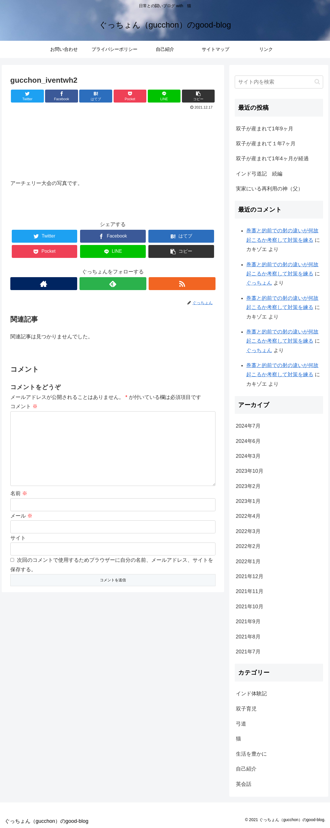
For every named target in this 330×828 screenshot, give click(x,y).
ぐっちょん (259, 283)
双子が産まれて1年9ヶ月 (264, 129)
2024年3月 (248, 456)
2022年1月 (248, 561)
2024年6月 (248, 441)
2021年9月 (248, 621)
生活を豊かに (251, 754)
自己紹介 (246, 769)
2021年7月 (248, 652)
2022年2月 (248, 546)
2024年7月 (248, 426)
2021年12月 (249, 576)
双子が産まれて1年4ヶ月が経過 (272, 158)
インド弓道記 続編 (259, 174)
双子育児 (246, 709)
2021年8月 (248, 637)
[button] (317, 81)
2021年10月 (249, 606)
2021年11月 (249, 591)
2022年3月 (248, 531)
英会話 (243, 784)
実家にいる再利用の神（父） (269, 189)
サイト (18, 538)
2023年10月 (249, 471)
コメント (24, 406)
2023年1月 (248, 501)
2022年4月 (248, 516)
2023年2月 (248, 486)
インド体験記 (251, 693)
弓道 (241, 724)
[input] (279, 82)
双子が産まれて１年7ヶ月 (266, 143)
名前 (18, 493)
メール (21, 516)
